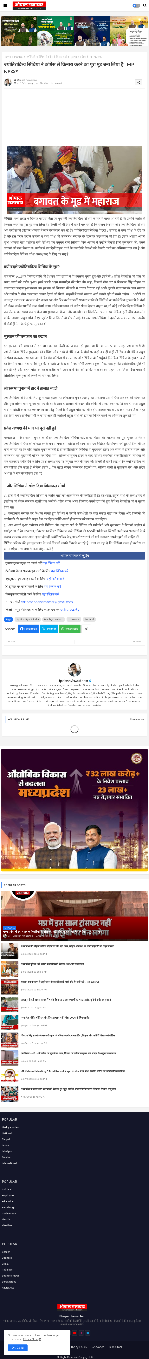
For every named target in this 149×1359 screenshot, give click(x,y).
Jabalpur (7, 1151)
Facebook (30, 628)
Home (7, 56)
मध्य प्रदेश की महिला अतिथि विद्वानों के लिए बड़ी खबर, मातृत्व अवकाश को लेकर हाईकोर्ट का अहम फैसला (67, 946)
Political (18, 56)
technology (9, 1213)
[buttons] (74, 1333)
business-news (10, 1275)
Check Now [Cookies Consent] (30, 1339)
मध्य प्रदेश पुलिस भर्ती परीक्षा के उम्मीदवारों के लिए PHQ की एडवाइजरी (52, 964)
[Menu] (5, 6)
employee (8, 1195)
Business (7, 1258)
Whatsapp (71, 628)
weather (7, 1225)
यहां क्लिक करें (51, 563)
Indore (5, 1145)
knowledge (8, 1207)
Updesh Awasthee (72, 681)
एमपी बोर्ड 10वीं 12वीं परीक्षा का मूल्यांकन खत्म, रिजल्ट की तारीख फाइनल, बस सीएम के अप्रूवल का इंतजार (68, 1053)
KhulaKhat (8, 1287)
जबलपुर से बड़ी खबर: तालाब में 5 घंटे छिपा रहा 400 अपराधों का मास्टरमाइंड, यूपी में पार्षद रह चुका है (66, 999)
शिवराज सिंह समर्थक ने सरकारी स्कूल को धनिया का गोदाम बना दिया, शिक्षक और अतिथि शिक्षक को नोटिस (68, 1035)
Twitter (51, 628)
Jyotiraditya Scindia (27, 619)
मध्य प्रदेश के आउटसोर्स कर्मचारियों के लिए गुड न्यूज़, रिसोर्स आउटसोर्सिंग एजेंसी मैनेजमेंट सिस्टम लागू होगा (68, 1089)
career (6, 1252)
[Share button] (86, 629)
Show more (137, 719)
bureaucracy (9, 1281)
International (9, 1163)
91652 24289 (70, 610)
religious (7, 1269)
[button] (136, 6)
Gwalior (6, 1157)
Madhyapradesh (53, 619)
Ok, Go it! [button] (18, 1347)
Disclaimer (115, 1347)
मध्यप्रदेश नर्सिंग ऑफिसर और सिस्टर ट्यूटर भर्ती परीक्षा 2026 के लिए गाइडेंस (55, 1017)
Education (8, 1201)
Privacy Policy (78, 1347)
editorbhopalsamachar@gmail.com (47, 602)
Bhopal (6, 1139)
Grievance (98, 1347)
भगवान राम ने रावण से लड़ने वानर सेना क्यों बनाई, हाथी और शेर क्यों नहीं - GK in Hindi (60, 982)
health (6, 1219)
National (7, 1133)
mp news (73, 619)
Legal (5, 1264)
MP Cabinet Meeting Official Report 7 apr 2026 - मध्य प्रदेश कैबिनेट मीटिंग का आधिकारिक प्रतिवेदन (73, 1071)
